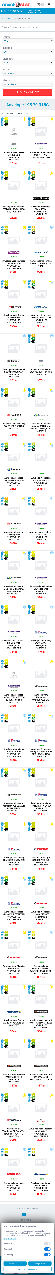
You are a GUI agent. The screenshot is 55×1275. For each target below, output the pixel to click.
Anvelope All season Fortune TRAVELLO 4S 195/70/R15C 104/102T (41, 319)
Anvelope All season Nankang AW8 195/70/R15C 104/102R (13, 536)
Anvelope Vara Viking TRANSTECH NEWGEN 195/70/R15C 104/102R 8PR (41, 807)
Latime (6, 37)
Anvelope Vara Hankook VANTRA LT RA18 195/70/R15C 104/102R (13, 1078)
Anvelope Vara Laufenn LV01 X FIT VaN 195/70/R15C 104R (41, 155)
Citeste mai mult (9, 1238)
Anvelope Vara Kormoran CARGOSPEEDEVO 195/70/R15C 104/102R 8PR (40, 700)
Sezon (6, 69)
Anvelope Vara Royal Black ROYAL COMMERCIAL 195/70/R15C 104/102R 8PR (41, 211)
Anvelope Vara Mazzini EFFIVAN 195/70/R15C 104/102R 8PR (14, 209)
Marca (6, 80)
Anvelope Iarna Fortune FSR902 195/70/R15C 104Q (41, 263)
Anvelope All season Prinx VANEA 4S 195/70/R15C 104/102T (41, 482)
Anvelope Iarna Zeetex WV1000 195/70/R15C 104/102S (41, 372)
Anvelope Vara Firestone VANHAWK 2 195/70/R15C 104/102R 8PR (40, 1132)
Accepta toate (39, 1263)
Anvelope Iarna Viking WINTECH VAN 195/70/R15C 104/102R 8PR (13, 753)
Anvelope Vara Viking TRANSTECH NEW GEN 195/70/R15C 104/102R (14, 861)
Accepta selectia (15, 1263)
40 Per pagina (24, 113)
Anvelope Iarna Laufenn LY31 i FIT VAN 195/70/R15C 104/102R (41, 590)
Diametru (8, 58)
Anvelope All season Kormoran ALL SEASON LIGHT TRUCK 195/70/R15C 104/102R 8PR (14, 808)
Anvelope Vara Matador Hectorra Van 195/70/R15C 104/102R (14, 970)
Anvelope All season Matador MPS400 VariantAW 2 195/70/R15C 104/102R (41, 917)
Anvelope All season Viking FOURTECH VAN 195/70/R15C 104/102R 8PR (14, 916)
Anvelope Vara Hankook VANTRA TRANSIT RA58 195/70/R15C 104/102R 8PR (40, 1024)
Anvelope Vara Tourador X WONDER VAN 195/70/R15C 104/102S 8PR (14, 265)
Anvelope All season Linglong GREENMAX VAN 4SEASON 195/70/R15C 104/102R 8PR (14, 591)
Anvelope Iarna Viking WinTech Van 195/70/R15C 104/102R (41, 644)
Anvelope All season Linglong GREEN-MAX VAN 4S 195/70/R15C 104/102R (40, 427)
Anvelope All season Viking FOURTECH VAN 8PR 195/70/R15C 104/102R (41, 753)
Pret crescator (8, 113)
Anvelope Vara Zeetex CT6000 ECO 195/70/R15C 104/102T (13, 156)
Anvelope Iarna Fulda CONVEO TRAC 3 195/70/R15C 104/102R (14, 1187)
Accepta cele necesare (27, 1269)
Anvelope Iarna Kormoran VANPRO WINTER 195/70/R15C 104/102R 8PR (41, 970)
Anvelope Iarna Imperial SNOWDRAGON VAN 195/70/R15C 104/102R (14, 373)
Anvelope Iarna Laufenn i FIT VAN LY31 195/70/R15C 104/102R (40, 536)
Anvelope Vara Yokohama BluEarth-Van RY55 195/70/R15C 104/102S (13, 1132)
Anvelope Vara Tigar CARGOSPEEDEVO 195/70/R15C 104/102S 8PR (40, 861)
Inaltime (7, 47)
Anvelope (6, 18)
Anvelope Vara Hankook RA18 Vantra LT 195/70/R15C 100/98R (41, 1077)
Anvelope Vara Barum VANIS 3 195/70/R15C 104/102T (13, 1023)
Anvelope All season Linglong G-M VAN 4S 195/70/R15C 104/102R (13, 482)
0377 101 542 (14, 11)
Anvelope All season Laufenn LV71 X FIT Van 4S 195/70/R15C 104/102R (14, 699)
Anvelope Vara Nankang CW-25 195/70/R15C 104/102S (14, 426)
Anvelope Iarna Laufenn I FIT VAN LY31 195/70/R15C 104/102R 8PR (13, 644)
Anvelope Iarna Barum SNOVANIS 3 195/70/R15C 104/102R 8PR (41, 1187)
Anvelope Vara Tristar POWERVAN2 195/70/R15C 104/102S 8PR (14, 319)
